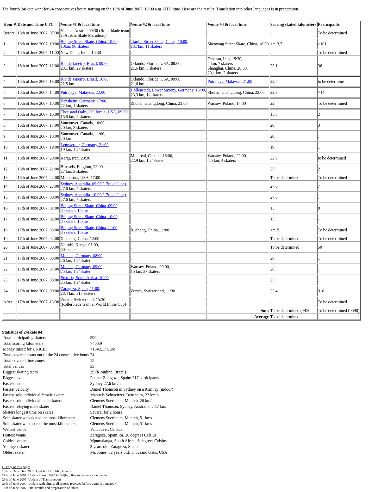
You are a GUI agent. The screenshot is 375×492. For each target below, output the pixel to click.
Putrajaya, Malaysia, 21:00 (230, 81)
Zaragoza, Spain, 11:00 (80, 288)
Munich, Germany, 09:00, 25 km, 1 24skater (82, 269)
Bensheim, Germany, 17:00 (83, 101)
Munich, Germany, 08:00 (82, 256)
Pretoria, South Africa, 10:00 (85, 277)
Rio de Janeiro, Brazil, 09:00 (85, 63)
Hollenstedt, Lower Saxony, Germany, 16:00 (168, 90)
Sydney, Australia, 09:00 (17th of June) (93, 184)
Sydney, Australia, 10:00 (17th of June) (93, 195)
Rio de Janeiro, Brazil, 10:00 (85, 79)
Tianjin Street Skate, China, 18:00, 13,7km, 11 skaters (159, 43)
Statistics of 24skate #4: (23, 332)
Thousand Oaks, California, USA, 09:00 (94, 112)
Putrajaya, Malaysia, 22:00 (83, 92)
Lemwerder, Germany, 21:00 (85, 145)
